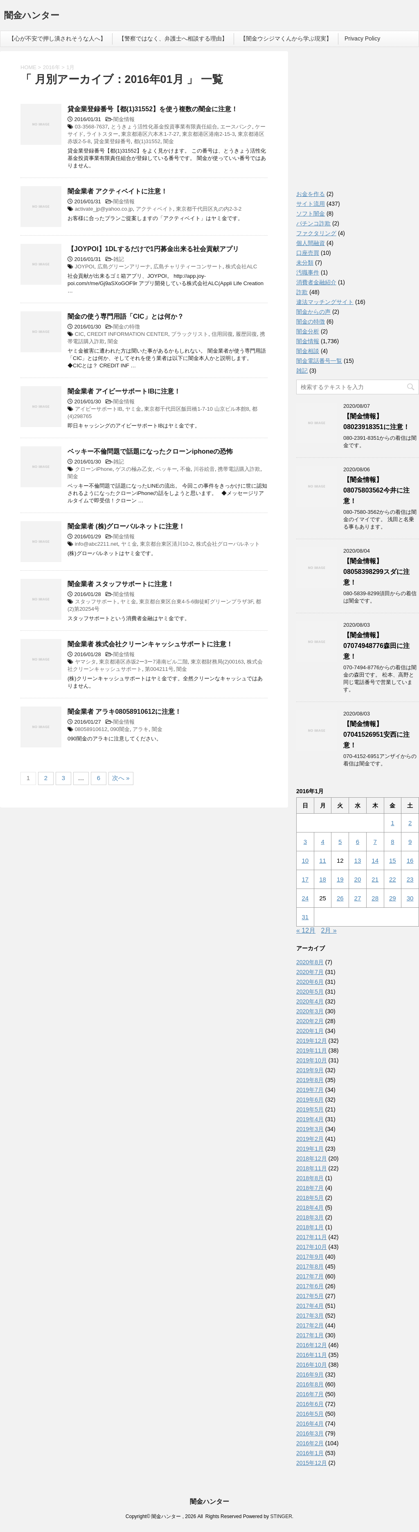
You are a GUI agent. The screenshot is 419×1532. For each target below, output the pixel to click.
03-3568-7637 (91, 127)
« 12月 (305, 930)
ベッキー (166, 469)
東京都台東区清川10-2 (166, 544)
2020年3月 (310, 1011)
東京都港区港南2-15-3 (208, 134)
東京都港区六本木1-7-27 (150, 134)
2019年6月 (310, 1099)
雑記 (118, 259)
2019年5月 (310, 1109)
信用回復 (222, 334)
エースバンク (236, 127)
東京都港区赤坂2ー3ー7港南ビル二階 (143, 662)
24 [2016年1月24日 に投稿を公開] (305, 898)
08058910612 (91, 729)
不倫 (185, 469)
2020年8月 (310, 962)
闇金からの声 (313, 311)
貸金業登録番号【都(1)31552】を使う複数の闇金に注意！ (153, 109)
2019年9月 (310, 1070)
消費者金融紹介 (316, 282)
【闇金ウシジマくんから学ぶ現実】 (286, 38)
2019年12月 (311, 1040)
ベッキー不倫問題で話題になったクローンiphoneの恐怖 (150, 451)
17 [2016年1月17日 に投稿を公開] (305, 879)
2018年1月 (310, 1227)
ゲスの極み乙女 (134, 469)
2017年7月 (310, 1276)
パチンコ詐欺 (313, 223)
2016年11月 (311, 1355)
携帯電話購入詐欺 (239, 469)
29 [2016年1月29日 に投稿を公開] (392, 898)
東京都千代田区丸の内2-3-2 (208, 209)
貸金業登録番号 (112, 141)
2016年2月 (310, 1443)
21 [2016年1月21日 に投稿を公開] (375, 879)
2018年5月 (310, 1198)
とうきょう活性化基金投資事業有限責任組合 (164, 127)
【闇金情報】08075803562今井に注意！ (376, 490)
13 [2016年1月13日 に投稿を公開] (357, 860)
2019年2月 (310, 1139)
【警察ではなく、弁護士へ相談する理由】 (173, 38)
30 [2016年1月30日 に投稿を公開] (410, 898)
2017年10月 (311, 1247)
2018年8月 (310, 1178)
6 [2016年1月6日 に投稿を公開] (357, 841)
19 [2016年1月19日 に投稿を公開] (340, 879)
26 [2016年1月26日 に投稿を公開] (340, 898)
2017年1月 (310, 1335)
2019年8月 (310, 1080)
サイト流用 (310, 203)
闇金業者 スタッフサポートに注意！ (121, 583)
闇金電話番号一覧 (319, 361)
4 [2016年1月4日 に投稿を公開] (322, 841)
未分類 (304, 262)
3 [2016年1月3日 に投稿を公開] (305, 841)
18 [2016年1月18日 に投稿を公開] (322, 879)
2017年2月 (310, 1325)
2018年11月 (311, 1168)
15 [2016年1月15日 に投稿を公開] (392, 860)
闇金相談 (307, 351)
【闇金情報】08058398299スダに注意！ (376, 572)
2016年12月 (311, 1345)
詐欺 (302, 292)
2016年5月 (310, 1414)
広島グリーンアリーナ (124, 266)
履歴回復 (246, 334)
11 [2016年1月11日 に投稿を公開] (322, 860)
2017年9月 (310, 1256)
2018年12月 (311, 1158)
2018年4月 (310, 1207)
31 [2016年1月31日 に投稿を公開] (305, 916)
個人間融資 (310, 243)
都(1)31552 (147, 141)
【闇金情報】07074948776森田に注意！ (376, 646)
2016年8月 (310, 1384)
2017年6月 (310, 1286)
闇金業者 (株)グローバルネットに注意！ (126, 526)
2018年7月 (310, 1188)
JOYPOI (85, 266)
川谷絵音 (204, 469)
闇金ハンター (31, 16)
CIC (79, 334)
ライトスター (102, 134)
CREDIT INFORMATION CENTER (127, 334)
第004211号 (159, 669)
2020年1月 (310, 1031)
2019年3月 (310, 1129)
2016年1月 (310, 1453)
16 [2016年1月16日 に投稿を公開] (410, 860)
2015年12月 (311, 1463)
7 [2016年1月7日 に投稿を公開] (374, 841)
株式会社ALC (241, 266)
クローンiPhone (94, 469)
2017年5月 (310, 1296)
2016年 (51, 67)
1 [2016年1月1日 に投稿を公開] (392, 822)
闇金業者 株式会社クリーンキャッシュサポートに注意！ (150, 644)
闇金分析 (307, 331)
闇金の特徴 (126, 327)
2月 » (329, 930)
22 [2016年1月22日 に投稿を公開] (392, 879)
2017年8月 (310, 1266)
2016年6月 (310, 1404)
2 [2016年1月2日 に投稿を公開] (410, 822)
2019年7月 (310, 1090)
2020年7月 (310, 972)
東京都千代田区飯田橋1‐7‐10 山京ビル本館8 (196, 409)
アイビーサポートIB (98, 409)
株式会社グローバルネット (228, 544)
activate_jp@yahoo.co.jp (104, 209)
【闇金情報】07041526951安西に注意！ (376, 734)
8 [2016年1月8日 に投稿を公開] (392, 841)
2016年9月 (310, 1374)
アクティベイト (154, 209)
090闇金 (120, 729)
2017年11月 (311, 1237)
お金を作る (310, 194)
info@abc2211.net (96, 544)
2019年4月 (310, 1119)
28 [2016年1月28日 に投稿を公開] (375, 898)
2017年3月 (310, 1315)
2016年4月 (310, 1423)
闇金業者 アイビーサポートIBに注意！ (124, 391)
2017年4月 (310, 1306)
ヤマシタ (85, 662)
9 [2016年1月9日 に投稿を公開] (410, 841)
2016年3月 (310, 1433)
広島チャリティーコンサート (188, 266)
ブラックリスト (189, 334)
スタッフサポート (96, 601)
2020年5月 (310, 991)
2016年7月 (310, 1394)
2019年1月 (310, 1148)
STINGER (281, 1516)
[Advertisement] (357, 123)
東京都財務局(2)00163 (217, 662)
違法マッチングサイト (325, 302)
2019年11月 (311, 1050)
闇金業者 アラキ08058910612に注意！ (124, 711)
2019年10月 (311, 1060)
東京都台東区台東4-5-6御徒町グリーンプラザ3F (196, 601)
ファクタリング (316, 233)
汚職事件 (307, 272)
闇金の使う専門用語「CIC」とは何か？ (126, 316)
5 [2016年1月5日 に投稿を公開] (340, 841)
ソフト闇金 (310, 213)
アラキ (141, 729)
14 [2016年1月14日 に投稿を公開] (375, 860)
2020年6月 (310, 982)
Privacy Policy (362, 38)
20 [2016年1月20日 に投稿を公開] (357, 879)
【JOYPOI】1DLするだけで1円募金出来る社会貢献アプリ (153, 248)
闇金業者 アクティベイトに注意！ (117, 191)
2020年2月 (310, 1021)
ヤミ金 (133, 409)
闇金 (168, 141)
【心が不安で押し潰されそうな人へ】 (57, 38)
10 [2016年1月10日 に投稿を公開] (305, 860)
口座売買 (307, 253)
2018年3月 (310, 1217)
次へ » (121, 777)
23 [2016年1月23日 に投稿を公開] (410, 879)
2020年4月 (310, 1001)
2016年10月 (311, 1364)
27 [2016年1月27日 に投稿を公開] (357, 898)
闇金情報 (124, 119)
